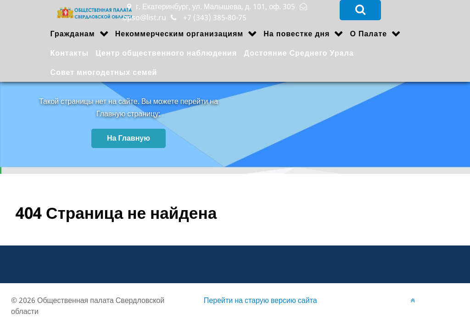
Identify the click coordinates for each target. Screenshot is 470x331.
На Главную (128, 138)
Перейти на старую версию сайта (260, 300)
